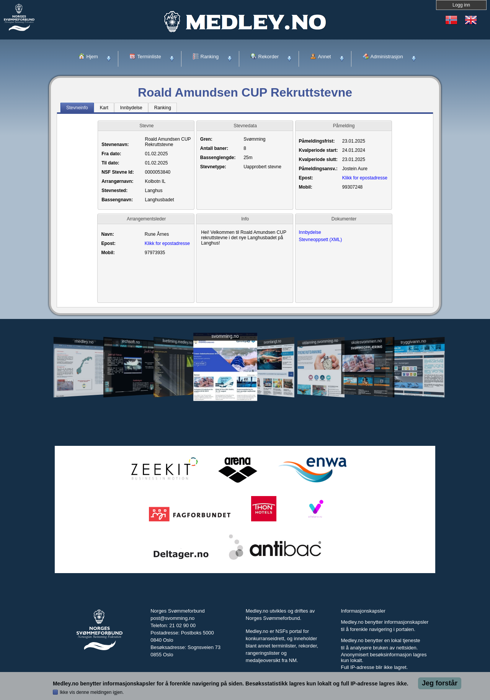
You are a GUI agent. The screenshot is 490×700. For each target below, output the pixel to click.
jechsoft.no (131, 399)
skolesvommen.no (366, 399)
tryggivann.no (413, 399)
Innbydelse (310, 232)
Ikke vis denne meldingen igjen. (92, 692)
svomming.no (224, 393)
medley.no (83, 399)
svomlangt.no (272, 399)
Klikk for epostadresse (364, 178)
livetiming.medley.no (178, 399)
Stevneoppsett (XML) (320, 239)
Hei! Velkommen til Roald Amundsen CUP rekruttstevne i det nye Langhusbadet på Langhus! (244, 238)
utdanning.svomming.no (320, 399)
